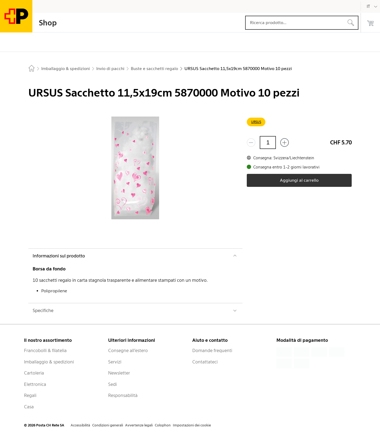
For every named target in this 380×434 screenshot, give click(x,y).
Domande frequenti (212, 350)
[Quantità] (268, 142)
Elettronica (35, 384)
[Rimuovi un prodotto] (251, 142)
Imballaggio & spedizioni (49, 362)
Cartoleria (34, 373)
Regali (30, 395)
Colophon (163, 425)
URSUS (256, 122)
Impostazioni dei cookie (192, 425)
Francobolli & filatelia (45, 350)
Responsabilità (123, 395)
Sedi (112, 384)
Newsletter (119, 373)
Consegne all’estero (128, 350)
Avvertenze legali (139, 425)
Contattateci (205, 362)
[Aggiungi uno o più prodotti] (284, 142)
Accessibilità (80, 425)
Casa (29, 406)
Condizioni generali (107, 425)
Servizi (114, 362)
